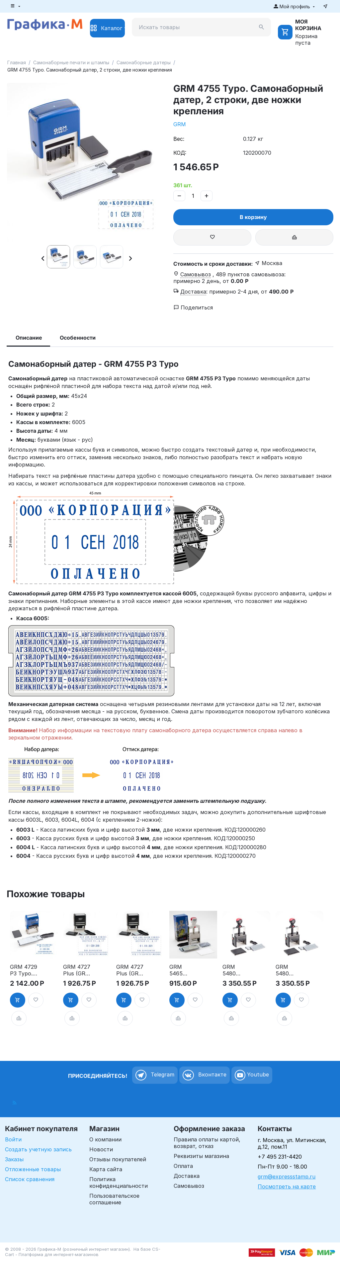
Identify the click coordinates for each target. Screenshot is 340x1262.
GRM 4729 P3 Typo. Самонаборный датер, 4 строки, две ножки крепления (23, 970)
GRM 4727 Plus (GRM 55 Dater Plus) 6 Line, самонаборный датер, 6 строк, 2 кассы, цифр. (129, 970)
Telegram (154, 1075)
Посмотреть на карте (287, 1186)
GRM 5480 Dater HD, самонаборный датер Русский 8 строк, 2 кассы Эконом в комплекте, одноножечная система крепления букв (236, 970)
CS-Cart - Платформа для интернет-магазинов (82, 1251)
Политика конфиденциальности (118, 1182)
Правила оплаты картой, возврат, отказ (207, 1142)
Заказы (14, 1159)
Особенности (78, 337)
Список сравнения (29, 1179)
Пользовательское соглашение (114, 1199)
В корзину (253, 217)
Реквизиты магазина (201, 1156)
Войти (13, 1139)
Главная (16, 62)
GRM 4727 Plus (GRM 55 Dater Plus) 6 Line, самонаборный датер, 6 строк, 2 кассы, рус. (76, 970)
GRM (179, 124)
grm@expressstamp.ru (286, 1176)
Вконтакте (204, 1075)
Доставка (187, 1176)
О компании (105, 1139)
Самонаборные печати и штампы (71, 62)
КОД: (179, 152)
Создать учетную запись (38, 1149)
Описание (29, 337)
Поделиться (193, 307)
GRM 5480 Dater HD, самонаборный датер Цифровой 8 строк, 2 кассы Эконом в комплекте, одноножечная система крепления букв (289, 970)
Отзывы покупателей (117, 1159)
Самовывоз (189, 1185)
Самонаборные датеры (144, 62)
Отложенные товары (33, 1169)
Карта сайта (105, 1169)
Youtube (252, 1075)
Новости (101, 1149)
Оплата (183, 1166)
